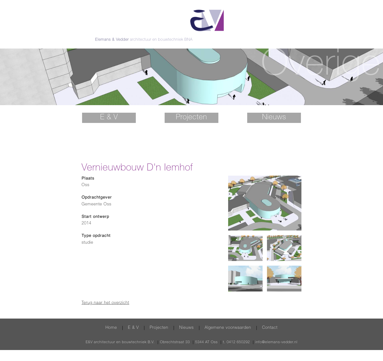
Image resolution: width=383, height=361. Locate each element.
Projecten (191, 110)
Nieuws (274, 110)
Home (111, 320)
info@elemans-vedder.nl (276, 334)
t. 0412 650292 (236, 334)
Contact (269, 320)
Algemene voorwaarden (228, 320)
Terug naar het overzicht (105, 295)
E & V (109, 110)
